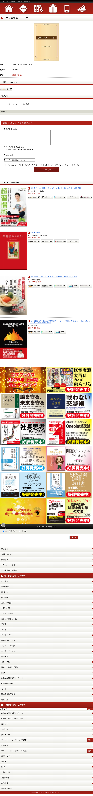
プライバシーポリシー (10, 568)
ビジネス (4, 584)
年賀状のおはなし (36, 235)
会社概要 (4, 563)
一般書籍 (23, 534)
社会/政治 (5, 589)
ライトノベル (6, 638)
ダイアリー (5, 738)
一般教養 (4, 659)
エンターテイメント (9, 654)
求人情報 (4, 552)
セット (3, 692)
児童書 (3, 627)
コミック (4, 633)
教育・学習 (5, 665)
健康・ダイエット (8, 643)
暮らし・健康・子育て (10, 670)
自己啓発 (4, 600)
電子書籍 (13, 534)
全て (5, 534)
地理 (3, 770)
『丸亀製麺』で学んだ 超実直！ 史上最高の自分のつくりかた (53, 280)
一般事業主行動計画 (9, 573)
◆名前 (9, 158)
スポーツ (4, 595)
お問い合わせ (6, 557)
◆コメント (10, 129)
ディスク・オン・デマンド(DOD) (14, 743)
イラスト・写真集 (8, 649)
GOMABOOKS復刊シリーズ (12, 681)
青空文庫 (4, 703)
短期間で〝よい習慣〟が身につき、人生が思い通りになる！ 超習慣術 (55, 191)
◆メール (15, 163)
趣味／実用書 (6, 606)
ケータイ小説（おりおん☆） (12, 721)
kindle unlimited (7, 686)
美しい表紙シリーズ (9, 622)
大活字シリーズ (7, 616)
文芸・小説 (5, 611)
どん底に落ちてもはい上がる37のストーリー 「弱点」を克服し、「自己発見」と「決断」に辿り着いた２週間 (60, 325)
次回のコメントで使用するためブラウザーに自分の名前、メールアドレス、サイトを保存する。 (43, 168)
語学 (3, 676)
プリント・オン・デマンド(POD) (14, 754)
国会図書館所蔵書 (8, 697)
